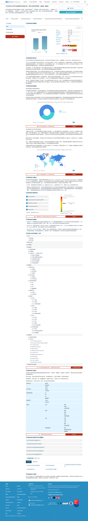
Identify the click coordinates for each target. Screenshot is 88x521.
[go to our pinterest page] (57, 498)
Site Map (19, 513)
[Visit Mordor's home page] (12, 2)
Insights (7, 499)
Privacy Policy (8, 510)
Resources (54, 1)
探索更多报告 (35, 461)
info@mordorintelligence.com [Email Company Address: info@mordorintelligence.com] (37, 500)
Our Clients (8, 491)
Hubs (18, 505)
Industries (61, 1)
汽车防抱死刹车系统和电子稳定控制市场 (72, 465)
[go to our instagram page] (59, 498)
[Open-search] (85, 2)
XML (6, 513)
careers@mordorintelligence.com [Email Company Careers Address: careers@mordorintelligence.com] (55, 492)
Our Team (19, 488)
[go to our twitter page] (54, 498)
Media (6, 494)
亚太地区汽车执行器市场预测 (33, 465)
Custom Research (33, 1)
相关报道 (28, 461)
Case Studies (20, 499)
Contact (67, 1)
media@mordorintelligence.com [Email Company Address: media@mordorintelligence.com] (37, 504)
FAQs (18, 497)
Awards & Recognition (10, 497)
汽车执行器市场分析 (50, 465)
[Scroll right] (82, 19)
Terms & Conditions (21, 508)
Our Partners (20, 491)
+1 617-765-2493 (75, 1)
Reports (25, 1)
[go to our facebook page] (51, 498)
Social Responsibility (21, 494)
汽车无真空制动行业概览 (51, 469)
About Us (7, 488)
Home (6, 486)
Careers (7, 508)
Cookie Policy (20, 510)
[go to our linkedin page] (49, 498)
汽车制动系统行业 (31, 469)
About (41, 1)
